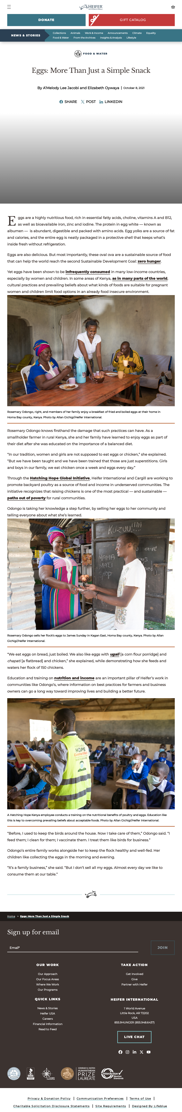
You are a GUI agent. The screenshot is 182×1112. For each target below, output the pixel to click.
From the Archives (84, 37)
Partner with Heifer (134, 984)
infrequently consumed (87, 272)
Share (68, 102)
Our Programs (47, 990)
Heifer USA (47, 1013)
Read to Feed (47, 1029)
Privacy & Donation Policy (49, 1098)
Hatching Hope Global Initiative (60, 478)
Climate (137, 33)
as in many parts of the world (139, 278)
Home (11, 916)
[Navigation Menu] (9, 7)
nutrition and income (74, 678)
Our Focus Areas (47, 979)
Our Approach (47, 974)
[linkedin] (134, 1052)
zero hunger (149, 261)
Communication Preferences (100, 1098)
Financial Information (47, 1024)
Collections (59, 33)
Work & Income (94, 33)
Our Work (47, 965)
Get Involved (134, 974)
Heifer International (134, 999)
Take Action (134, 965)
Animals (75, 33)
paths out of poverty (26, 498)
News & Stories (25, 35)
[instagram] (127, 1052)
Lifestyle (131, 37)
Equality (151, 33)
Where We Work (47, 984)
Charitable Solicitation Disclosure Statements (51, 1106)
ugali (114, 654)
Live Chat (134, 1037)
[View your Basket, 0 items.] (154, 7)
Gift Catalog (117, 20)
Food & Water (61, 37)
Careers (47, 1019)
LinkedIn (111, 102)
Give (134, 979)
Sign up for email (33, 932)
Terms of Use (140, 1098)
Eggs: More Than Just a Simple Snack (44, 916)
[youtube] (149, 1052)
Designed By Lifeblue (149, 1106)
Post (88, 102)
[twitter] (141, 1052)
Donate (46, 20)
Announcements (118, 33)
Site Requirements (110, 1106)
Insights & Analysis (111, 37)
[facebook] (120, 1052)
